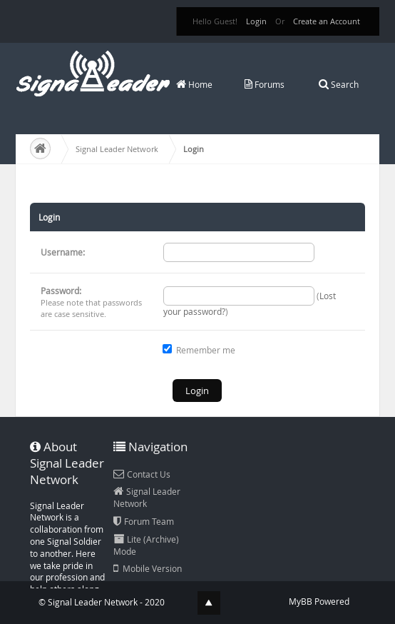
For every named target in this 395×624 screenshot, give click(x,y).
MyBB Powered (319, 601)
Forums (264, 84)
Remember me (199, 350)
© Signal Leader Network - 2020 (102, 602)
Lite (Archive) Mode (146, 545)
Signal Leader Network (117, 149)
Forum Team (143, 521)
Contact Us (141, 474)
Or (279, 21)
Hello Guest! (215, 21)
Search (339, 84)
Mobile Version (147, 568)
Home (194, 84)
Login (256, 21)
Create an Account (326, 21)
